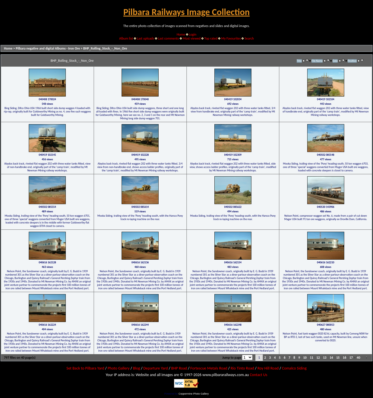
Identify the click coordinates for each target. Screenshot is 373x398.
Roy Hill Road (267, 368)
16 (344, 358)
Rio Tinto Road (242, 368)
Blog (136, 368)
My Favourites (231, 38)
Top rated (211, 38)
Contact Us (258, 374)
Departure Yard (155, 368)
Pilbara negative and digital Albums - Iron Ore (48, 48)
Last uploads (145, 38)
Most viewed (191, 38)
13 (324, 358)
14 (331, 358)
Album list (126, 38)
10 (305, 358)
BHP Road (179, 368)
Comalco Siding (294, 368)
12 (318, 358)
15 (338, 358)
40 (358, 358)
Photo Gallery (119, 368)
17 (351, 358)
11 (311, 358)
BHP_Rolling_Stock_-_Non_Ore (105, 48)
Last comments (168, 38)
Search (249, 38)
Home (181, 34)
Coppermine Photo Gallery (194, 393)
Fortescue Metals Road (209, 368)
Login (192, 34)
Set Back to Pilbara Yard (85, 368)
